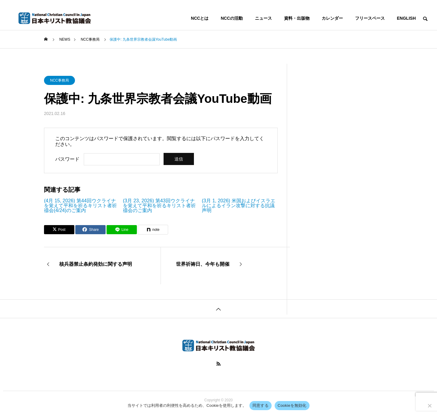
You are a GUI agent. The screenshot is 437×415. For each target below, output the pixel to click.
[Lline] (122, 229)
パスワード (67, 159)
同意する (260, 405)
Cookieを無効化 (292, 405)
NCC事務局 (59, 80)
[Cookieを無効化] (429, 406)
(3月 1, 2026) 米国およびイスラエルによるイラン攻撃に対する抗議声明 (238, 205)
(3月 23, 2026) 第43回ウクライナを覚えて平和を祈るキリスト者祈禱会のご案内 (159, 205)
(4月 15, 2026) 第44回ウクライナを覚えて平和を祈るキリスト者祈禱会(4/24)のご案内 (80, 205)
